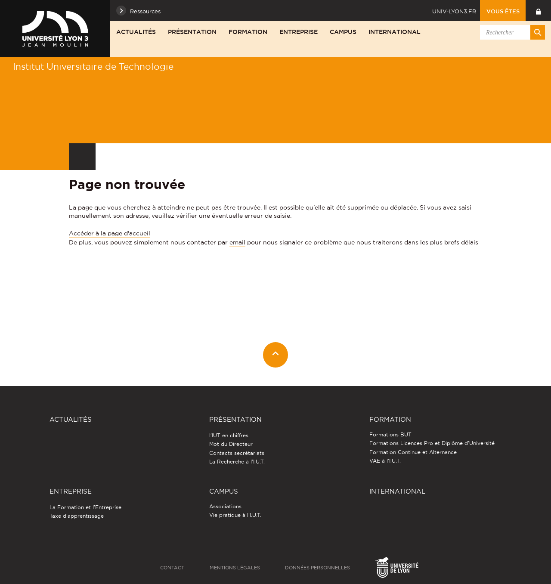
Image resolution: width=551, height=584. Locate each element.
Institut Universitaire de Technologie (93, 66)
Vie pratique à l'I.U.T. (235, 515)
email (237, 242)
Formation (248, 31)
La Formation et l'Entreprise (85, 507)
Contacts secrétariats (236, 453)
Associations (225, 506)
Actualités (136, 31)
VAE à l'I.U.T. (385, 460)
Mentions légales (235, 567)
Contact (172, 567)
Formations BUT (390, 434)
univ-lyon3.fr (454, 11)
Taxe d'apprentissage (77, 516)
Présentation (192, 31)
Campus (343, 31)
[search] (511, 32)
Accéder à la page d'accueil (109, 233)
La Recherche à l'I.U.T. (237, 461)
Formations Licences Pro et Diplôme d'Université (432, 443)
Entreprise (298, 31)
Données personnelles (317, 567)
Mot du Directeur (231, 444)
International (394, 31)
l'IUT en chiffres (228, 435)
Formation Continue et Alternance (413, 452)
